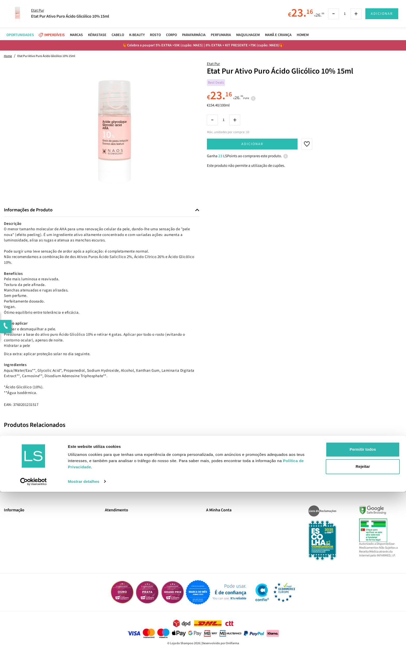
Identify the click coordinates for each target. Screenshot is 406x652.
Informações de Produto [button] (28, 210)
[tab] (101, 210)
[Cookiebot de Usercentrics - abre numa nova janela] (33, 642)
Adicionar (252, 144)
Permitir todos (363, 610)
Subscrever (275, 467)
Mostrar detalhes (83, 642)
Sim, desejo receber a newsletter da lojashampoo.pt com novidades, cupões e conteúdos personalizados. (204, 481)
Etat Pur (213, 64)
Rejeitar (363, 627)
